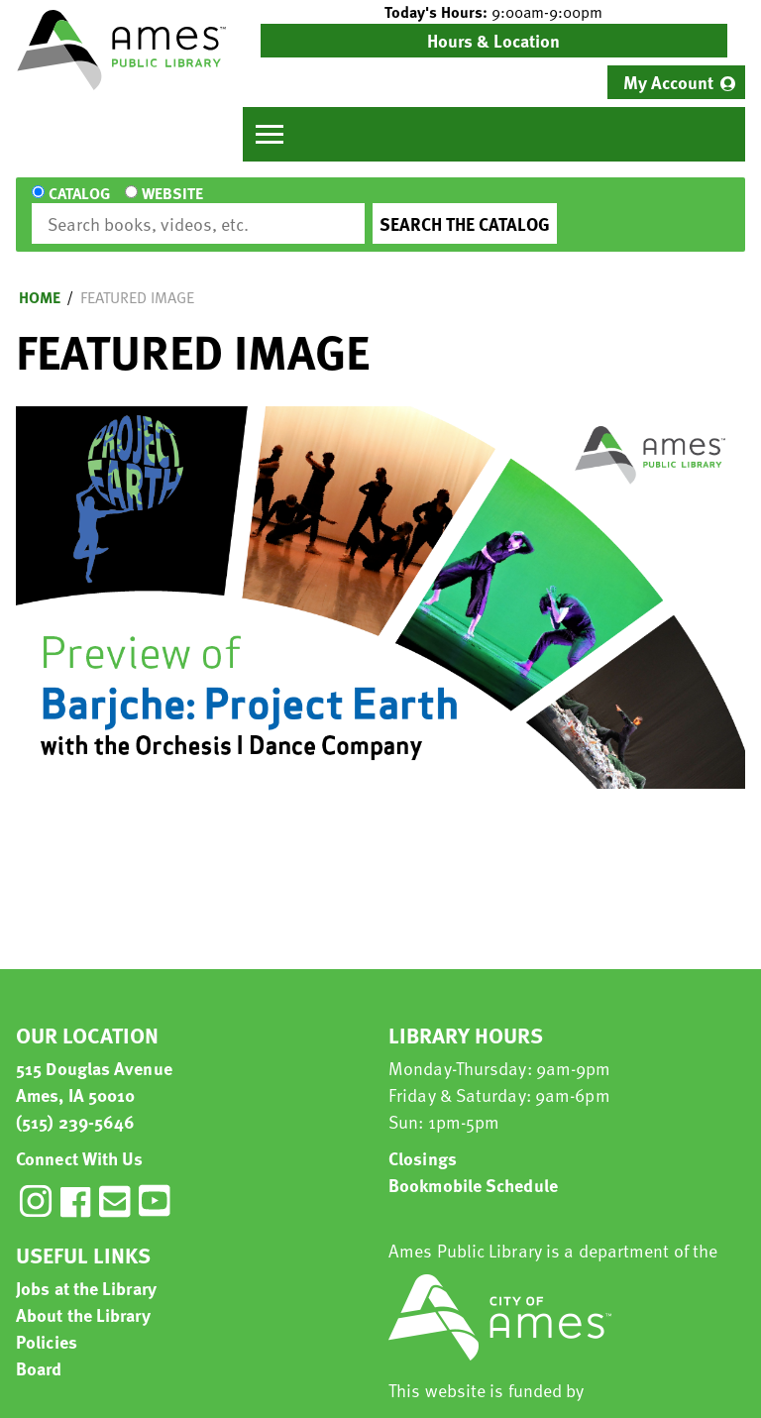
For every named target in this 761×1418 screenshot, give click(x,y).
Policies (46, 1323)
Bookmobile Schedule (473, 1166)
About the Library (83, 1296)
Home (39, 279)
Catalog (79, 206)
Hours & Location (493, 40)
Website (170, 206)
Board (39, 1350)
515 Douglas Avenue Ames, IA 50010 (94, 1063)
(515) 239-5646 (75, 1103)
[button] (494, 12)
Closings (422, 1140)
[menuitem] (676, 82)
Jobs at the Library (86, 1269)
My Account (668, 81)
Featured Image (137, 279)
